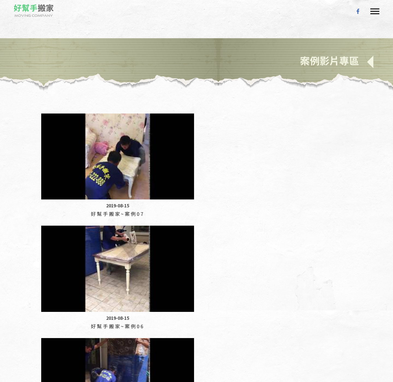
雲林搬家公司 (128, 335)
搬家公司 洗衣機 (320, 347)
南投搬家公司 (102, 335)
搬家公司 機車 (87, 355)
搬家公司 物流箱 (70, 347)
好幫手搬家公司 (35, 11)
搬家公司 (29, 335)
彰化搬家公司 (77, 335)
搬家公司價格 (339, 355)
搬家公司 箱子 (34, 355)
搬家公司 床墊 (151, 355)
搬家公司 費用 (87, 363)
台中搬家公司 (51, 335)
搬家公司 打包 (287, 355)
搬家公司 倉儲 (99, 347)
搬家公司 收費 (314, 355)
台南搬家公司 (179, 335)
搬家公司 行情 (234, 355)
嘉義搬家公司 (153, 335)
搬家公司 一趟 (178, 347)
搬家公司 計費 (177, 355)
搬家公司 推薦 (60, 363)
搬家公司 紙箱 (34, 363)
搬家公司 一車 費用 (38, 347)
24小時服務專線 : (61, 320)
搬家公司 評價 (261, 355)
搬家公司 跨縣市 (206, 355)
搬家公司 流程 (125, 347)
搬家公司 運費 (349, 347)
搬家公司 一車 (292, 347)
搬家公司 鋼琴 (265, 347)
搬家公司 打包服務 (208, 347)
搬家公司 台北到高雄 (118, 355)
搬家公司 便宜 (60, 355)
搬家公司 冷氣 (152, 347)
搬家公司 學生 (239, 347)
